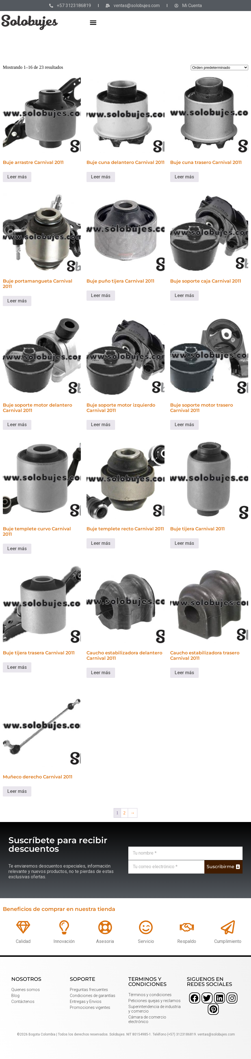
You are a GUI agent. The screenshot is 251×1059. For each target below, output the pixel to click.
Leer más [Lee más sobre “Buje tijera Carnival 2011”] (184, 543)
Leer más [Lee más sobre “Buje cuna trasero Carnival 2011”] (184, 177)
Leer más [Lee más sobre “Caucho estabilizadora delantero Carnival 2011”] (101, 672)
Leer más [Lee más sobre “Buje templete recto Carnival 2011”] (101, 543)
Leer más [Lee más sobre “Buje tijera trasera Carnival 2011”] (17, 667)
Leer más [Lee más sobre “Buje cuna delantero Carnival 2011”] (101, 177)
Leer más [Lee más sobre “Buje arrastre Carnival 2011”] (17, 177)
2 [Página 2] (124, 812)
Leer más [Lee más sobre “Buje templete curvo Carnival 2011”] (17, 548)
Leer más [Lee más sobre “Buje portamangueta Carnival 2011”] (17, 301)
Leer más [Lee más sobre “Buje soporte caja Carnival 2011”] (184, 295)
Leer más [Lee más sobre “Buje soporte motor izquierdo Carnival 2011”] (101, 424)
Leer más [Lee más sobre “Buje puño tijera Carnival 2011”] (101, 295)
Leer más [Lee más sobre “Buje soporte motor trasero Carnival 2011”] (184, 424)
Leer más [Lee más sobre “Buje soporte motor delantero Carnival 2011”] (17, 424)
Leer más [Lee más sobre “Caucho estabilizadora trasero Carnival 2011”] (184, 672)
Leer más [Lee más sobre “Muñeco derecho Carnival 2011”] (17, 791)
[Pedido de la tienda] (219, 67)
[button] (93, 22)
